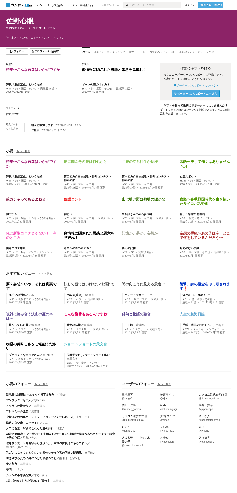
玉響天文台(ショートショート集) (87, 355)
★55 (8, 218)
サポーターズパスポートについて (195, 85)
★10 (11, 329)
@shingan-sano (15, 28)
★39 (182, 218)
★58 (124, 184)
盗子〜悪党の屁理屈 (192, 214)
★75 (11, 359)
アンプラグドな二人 (18, 400)
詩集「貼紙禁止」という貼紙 (24, 84)
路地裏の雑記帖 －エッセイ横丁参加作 (30, 394)
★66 (8, 88)
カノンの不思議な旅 (18, 475)
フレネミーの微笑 (17, 411)
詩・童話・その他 (25, 88)
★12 (69, 329)
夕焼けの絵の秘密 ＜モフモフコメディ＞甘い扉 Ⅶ (39, 417)
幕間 (9, 469)
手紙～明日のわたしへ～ (197, 325)
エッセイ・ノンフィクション (32, 252)
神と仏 (68, 214)
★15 (127, 299)
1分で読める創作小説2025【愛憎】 (28, 480)
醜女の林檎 (74, 325)
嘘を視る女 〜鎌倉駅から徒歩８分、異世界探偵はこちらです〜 (46, 443)
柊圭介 (61, 394)
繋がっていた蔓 (18, 325)
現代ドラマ (24, 299)
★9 (127, 329)
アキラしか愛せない (18, 405)
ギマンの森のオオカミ (96, 84)
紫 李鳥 (89, 295)
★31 (185, 299)
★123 (183, 180)
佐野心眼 (20, 21)
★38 (182, 252)
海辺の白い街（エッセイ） (23, 422)
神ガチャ (11, 214)
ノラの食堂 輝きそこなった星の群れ (30, 428)
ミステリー (24, 329)
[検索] (126, 5)
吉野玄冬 (72, 358)
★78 (124, 218)
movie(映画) (74, 295)
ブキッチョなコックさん (24, 355)
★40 (66, 184)
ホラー (80, 299)
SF (132, 252)
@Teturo (47, 355)
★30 (84, 88)
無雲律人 (39, 405)
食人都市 (11, 463)
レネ (31, 295)
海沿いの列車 (17, 295)
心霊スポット (188, 176)
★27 (124, 252)
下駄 (129, 325)
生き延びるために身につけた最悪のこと (31, 458)
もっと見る (12, 128)
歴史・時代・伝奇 (199, 218)
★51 (8, 252)
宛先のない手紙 (189, 248)
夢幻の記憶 (129, 248)
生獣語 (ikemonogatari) (137, 214)
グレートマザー (136, 295)
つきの (220, 325)
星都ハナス (30, 437)
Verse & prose (193, 295)
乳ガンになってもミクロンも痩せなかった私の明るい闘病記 (44, 452)
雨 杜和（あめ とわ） (19, 447)
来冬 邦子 (83, 417)
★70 (66, 218)
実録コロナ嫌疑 (16, 248)
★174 (185, 329)
